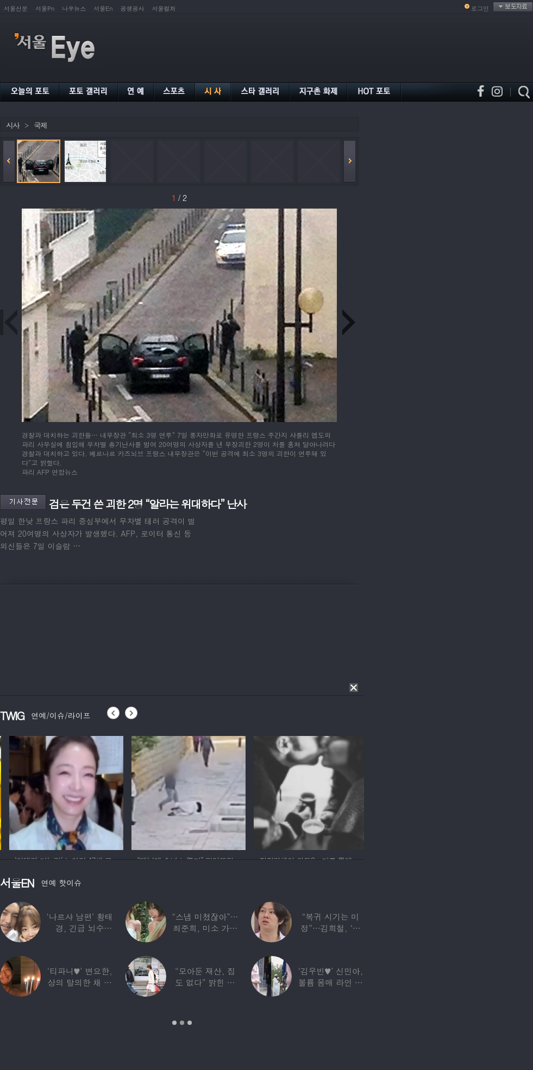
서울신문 (16, 8)
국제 (40, 125)
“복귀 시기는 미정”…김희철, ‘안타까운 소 (330, 928)
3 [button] (189, 1023)
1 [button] (174, 1023)
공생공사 (133, 8)
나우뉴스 (74, 8)
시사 (12, 125)
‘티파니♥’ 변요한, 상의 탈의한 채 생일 (79, 982)
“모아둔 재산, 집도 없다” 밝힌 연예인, (205, 982)
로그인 (480, 8)
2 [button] (182, 1023)
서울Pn (44, 8)
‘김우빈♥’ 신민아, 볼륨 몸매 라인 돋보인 (330, 982)
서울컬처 (164, 8)
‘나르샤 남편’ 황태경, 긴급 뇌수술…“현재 (80, 928)
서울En (102, 8)
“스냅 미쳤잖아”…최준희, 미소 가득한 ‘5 (205, 928)
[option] (109, 791)
